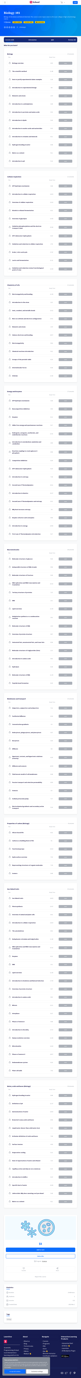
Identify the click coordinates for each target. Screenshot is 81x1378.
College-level (28, 22)
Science (44, 1261)
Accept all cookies (15, 1371)
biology (9, 1319)
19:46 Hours (40, 22)
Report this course (40, 1277)
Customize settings (37, 1371)
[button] (26, 63)
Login (75, 2)
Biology (8, 22)
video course (17, 22)
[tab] (9, 40)
